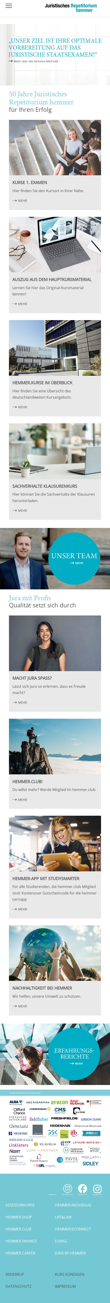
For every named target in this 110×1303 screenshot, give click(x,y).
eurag (61, 1241)
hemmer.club (18, 1229)
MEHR (22, 200)
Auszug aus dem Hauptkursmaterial (51, 279)
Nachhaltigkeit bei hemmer (42, 988)
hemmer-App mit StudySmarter (45, 878)
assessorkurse (20, 1205)
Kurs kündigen (69, 1274)
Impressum (65, 1286)
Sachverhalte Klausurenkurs (44, 486)
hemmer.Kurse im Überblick (42, 382)
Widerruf (15, 1274)
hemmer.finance (21, 1241)
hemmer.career (20, 1253)
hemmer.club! (27, 781)
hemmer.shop (19, 1217)
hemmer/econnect (73, 1229)
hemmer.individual (73, 1205)
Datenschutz (18, 1286)
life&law (63, 1217)
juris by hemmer (70, 1253)
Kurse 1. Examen (29, 182)
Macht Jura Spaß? (32, 678)
